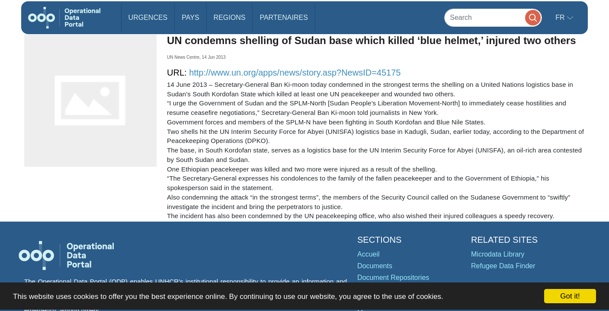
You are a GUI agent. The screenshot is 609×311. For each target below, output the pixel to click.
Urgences (148, 17)
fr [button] (561, 17)
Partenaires (284, 17)
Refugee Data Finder (503, 266)
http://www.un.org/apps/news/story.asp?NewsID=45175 (295, 72)
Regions (230, 17)
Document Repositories (393, 277)
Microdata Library (498, 254)
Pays (190, 17)
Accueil (368, 254)
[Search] (493, 17)
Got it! (570, 296)
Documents (374, 266)
